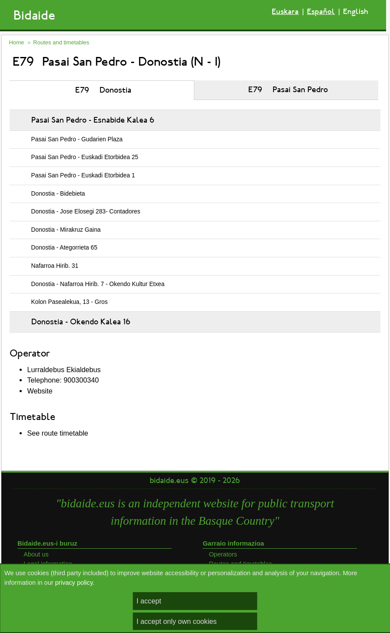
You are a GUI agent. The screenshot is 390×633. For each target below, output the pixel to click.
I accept (149, 601)
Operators (223, 554)
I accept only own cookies (177, 621)
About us (36, 554)
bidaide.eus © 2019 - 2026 (195, 480)
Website (39, 391)
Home (16, 42)
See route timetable (57, 433)
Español (321, 11)
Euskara (285, 11)
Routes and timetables (61, 42)
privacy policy (74, 582)
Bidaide (34, 15)
